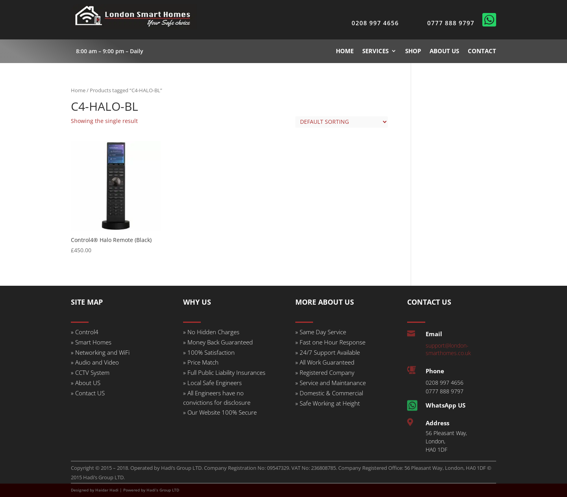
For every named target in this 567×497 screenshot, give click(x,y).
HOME (345, 51)
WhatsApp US (445, 405)
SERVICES (375, 51)
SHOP (413, 51)
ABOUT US (444, 51)
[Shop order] (341, 122)
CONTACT (482, 51)
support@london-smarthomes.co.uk (448, 349)
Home (78, 90)
